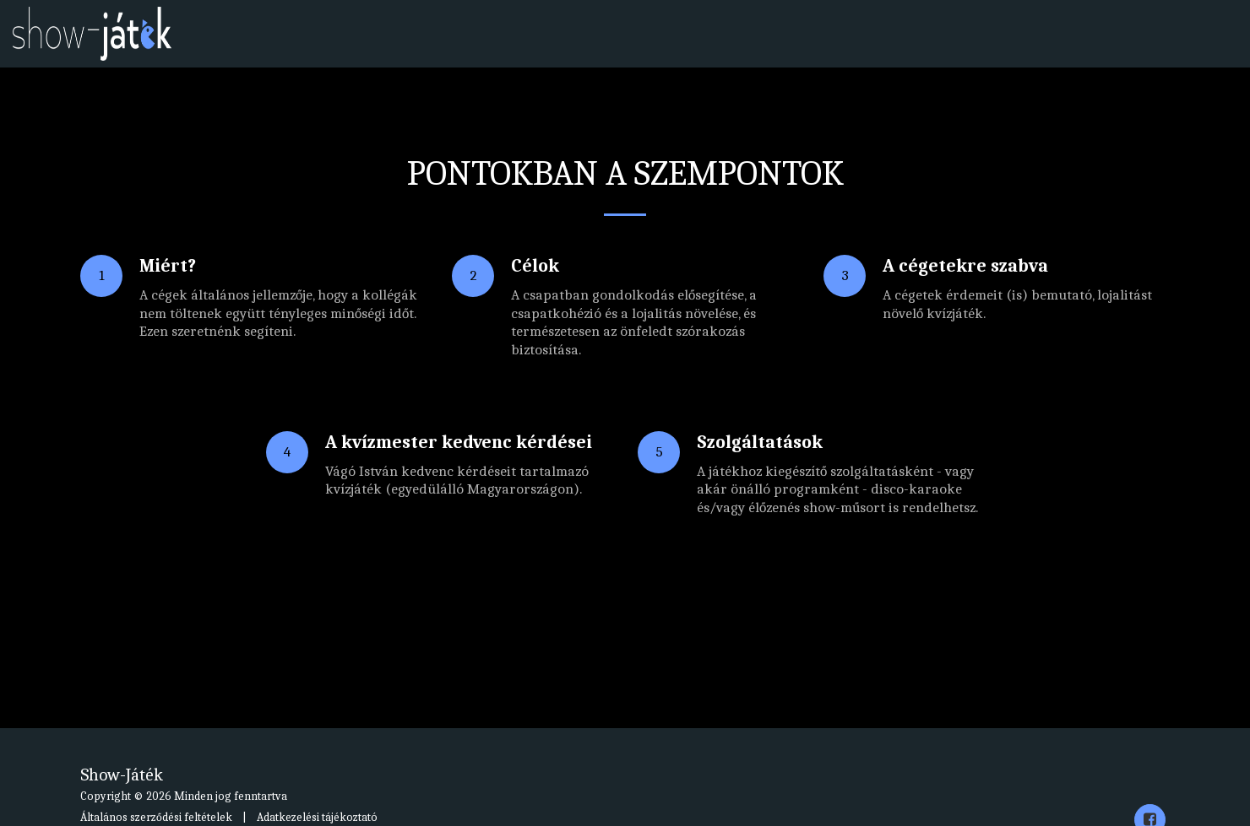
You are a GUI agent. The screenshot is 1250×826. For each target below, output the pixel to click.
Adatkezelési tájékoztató (317, 817)
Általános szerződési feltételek (156, 817)
